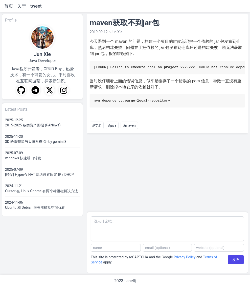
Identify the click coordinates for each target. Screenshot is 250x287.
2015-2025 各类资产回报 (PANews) (33, 125)
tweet (36, 6)
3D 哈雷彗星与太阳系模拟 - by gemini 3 (35, 142)
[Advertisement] (167, 172)
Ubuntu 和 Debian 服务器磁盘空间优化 (35, 207)
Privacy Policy (184, 257)
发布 (235, 260)
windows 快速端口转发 (23, 158)
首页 (8, 6)
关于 (21, 6)
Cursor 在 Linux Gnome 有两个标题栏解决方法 (41, 191)
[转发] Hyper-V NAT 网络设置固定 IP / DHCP (39, 175)
